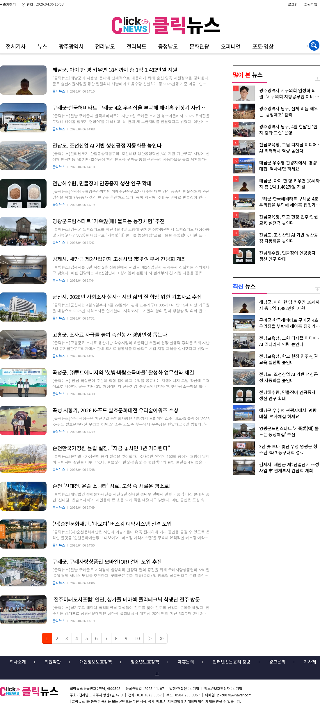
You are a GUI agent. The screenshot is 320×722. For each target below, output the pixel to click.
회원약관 (53, 662)
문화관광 (199, 46)
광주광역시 (71, 46)
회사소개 (18, 662)
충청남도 (168, 46)
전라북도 (136, 46)
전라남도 (105, 46)
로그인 (293, 4)
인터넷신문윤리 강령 (231, 662)
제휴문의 (186, 662)
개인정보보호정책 (95, 662)
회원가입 (310, 4)
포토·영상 (262, 46)
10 (137, 638)
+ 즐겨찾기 (8, 4)
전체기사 (16, 46)
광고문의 (277, 662)
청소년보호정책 (145, 662)
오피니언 (231, 46)
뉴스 (42, 46)
